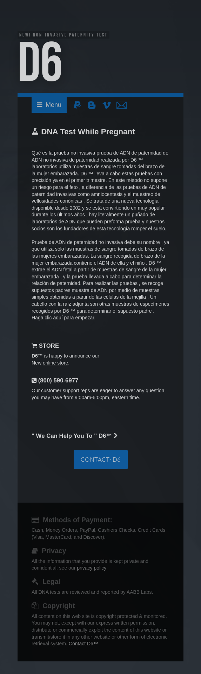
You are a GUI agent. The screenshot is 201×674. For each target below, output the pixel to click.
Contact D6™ (83, 644)
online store (55, 363)
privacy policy (91, 568)
